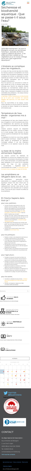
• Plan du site (24, 462)
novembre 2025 (14, 362)
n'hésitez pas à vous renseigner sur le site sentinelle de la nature (16, 280)
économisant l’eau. (14, 229)
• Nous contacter (17, 462)
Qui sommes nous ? (8, 462)
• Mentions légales (7, 466)
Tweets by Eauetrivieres (9, 397)
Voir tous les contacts (8, 454)
